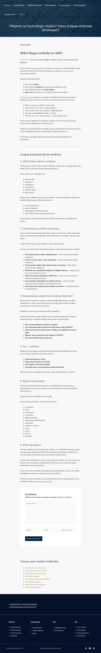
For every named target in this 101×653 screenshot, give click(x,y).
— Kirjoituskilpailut (37, 630)
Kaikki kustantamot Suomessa (35, 587)
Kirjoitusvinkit (37, 628)
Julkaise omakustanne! (33, 589)
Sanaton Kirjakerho (51, 648)
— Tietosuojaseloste (81, 633)
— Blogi (33, 633)
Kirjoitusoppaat (16, 630)
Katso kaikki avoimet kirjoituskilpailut (37, 581)
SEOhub (59, 648)
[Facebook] (89, 648)
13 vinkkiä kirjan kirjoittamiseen (35, 570)
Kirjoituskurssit (16, 627)
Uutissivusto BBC (26, 97)
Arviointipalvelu (16, 633)
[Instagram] (83, 648)
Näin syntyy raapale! (32, 578)
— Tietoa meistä (80, 627)
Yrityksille (14, 636)
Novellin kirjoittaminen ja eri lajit (36, 573)
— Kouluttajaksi (79, 630)
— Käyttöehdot (79, 636)
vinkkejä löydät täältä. (44, 481)
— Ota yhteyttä (58, 630)
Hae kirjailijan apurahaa (33, 584)
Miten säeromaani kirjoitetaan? (35, 575)
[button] (16, 14)
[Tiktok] (94, 648)
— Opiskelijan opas (59, 628)
